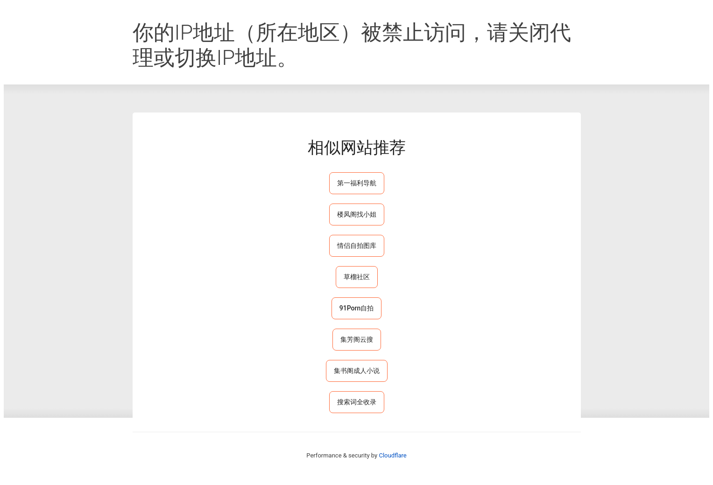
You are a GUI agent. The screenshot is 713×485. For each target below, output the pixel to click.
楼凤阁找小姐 (356, 214)
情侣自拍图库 (356, 245)
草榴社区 (357, 277)
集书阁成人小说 (357, 370)
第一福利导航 (356, 183)
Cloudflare (392, 455)
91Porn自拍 (356, 308)
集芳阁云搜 (356, 339)
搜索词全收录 (356, 402)
